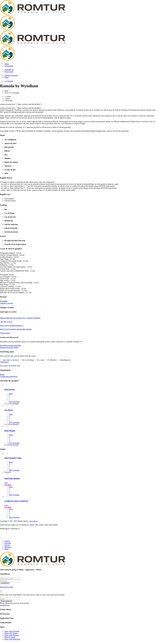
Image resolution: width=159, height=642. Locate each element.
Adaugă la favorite (11, 75)
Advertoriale (8, 66)
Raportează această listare (9, 347)
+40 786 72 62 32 (6, 322)
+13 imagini (8, 81)
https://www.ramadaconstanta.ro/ (11, 325)
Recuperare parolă (6, 587)
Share (6, 77)
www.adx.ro (33, 521)
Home (6, 64)
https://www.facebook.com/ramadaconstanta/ (16, 329)
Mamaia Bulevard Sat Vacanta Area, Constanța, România (20, 318)
